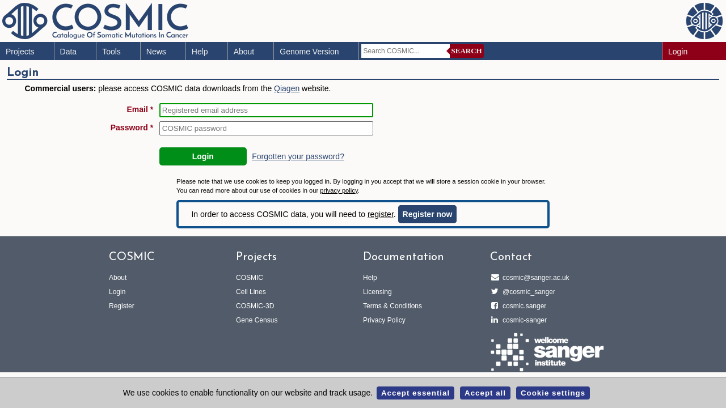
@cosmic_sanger (527, 292)
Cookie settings (553, 393)
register (381, 214)
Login (677, 51)
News (156, 51)
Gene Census (256, 320)
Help (200, 51)
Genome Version (309, 51)
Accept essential (415, 393)
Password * (132, 127)
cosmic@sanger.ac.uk (534, 278)
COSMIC (249, 278)
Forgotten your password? (298, 156)
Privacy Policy (384, 320)
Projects (20, 51)
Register (121, 306)
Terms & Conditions (392, 306)
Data (68, 51)
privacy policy (338, 190)
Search (466, 50)
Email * (140, 109)
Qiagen (286, 88)
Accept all (485, 393)
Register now (428, 214)
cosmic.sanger (522, 306)
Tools (111, 51)
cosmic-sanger (523, 320)
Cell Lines (251, 292)
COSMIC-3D (255, 306)
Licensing (377, 292)
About (244, 51)
